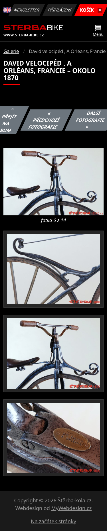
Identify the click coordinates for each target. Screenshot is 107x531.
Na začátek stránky (53, 521)
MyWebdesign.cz (71, 508)
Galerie (11, 51)
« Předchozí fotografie (43, 120)
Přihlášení (60, 10)
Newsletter (27, 10)
